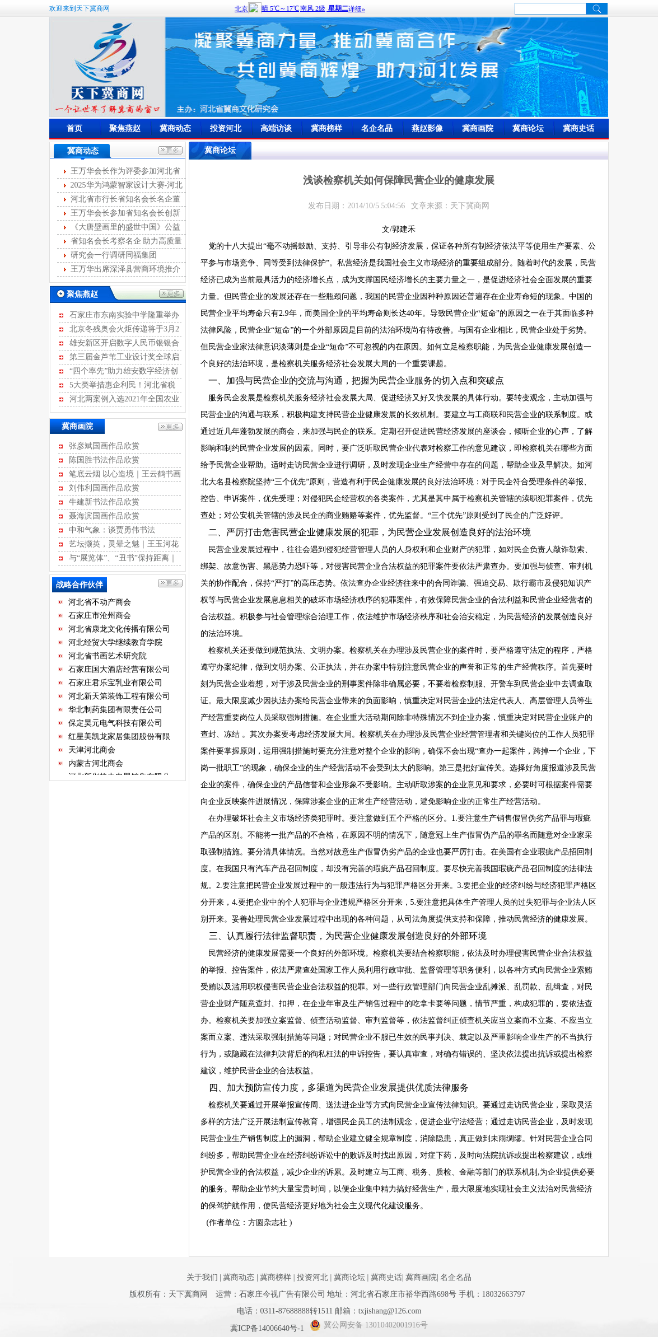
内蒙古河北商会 (95, 766)
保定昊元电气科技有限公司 (115, 726)
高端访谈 (276, 128)
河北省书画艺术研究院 (107, 659)
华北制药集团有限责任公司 (115, 712)
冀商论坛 (528, 128)
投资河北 (225, 128)
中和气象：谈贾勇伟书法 (112, 530)
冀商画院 (477, 128)
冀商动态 (175, 128)
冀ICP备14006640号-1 (268, 1328)
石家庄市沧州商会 (99, 618)
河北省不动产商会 (99, 605)
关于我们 (202, 1277)
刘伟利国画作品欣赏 (104, 488)
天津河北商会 (91, 753)
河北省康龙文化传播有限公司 (119, 632)
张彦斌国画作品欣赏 (104, 446)
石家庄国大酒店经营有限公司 (119, 672)
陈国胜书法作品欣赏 (104, 460)
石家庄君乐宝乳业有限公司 (115, 685)
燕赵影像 (427, 128)
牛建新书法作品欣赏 (104, 502)
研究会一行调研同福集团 (114, 255)
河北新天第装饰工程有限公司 (119, 699)
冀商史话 (578, 128)
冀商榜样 (326, 128)
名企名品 (377, 128)
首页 (74, 128)
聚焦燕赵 (125, 128)
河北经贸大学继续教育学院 (115, 645)
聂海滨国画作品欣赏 (104, 516)
